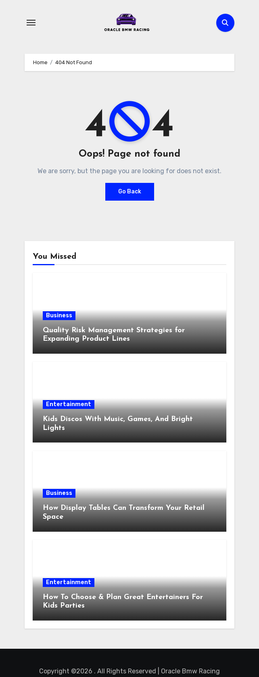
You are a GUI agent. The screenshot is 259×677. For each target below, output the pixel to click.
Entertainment (68, 404)
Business (59, 315)
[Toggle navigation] (31, 22)
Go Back (129, 191)
